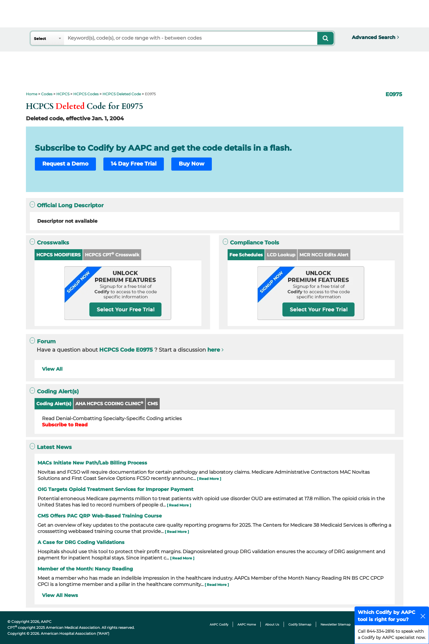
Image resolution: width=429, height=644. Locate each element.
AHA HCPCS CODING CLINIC (109, 403)
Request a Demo (65, 163)
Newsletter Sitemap (336, 624)
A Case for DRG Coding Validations (81, 542)
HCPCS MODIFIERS (58, 255)
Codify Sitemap (299, 624)
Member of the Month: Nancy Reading (85, 569)
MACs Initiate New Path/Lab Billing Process (92, 463)
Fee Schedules (246, 255)
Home (31, 94)
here (213, 350)
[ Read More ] (209, 478)
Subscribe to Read (65, 425)
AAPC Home (246, 624)
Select (40, 38)
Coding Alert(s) (53, 403)
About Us (272, 624)
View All (52, 369)
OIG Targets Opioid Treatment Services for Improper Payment (115, 489)
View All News (60, 595)
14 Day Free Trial (133, 163)
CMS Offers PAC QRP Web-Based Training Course (100, 516)
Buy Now (191, 163)
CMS (152, 403)
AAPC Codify (219, 624)
